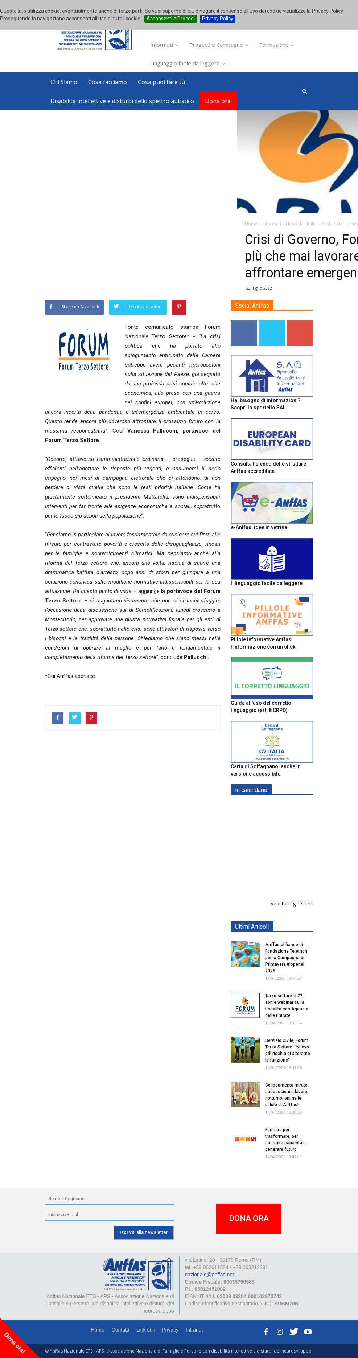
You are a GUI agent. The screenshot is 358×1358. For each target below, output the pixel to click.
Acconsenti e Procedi (171, 18)
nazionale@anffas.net (209, 1274)
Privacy (170, 1330)
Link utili (145, 1330)
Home (97, 1330)
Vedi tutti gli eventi (292, 903)
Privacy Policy (217, 18)
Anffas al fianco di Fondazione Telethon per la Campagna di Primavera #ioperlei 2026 (286, 957)
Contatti (120, 1330)
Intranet (194, 1330)
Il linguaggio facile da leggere (267, 583)
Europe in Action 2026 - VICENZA (288, 815)
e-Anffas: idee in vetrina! (260, 527)
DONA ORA (249, 1218)
